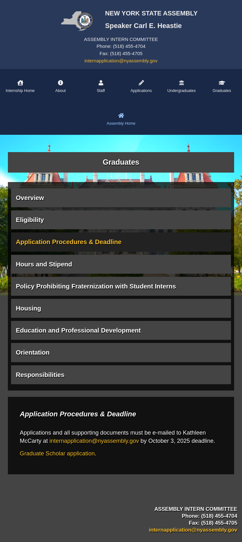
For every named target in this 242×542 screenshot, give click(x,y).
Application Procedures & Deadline (68, 241)
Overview (30, 197)
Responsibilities (40, 374)
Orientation (32, 352)
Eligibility (30, 219)
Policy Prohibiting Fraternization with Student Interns (96, 286)
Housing (28, 308)
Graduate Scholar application (57, 453)
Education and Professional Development (78, 330)
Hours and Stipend (44, 264)
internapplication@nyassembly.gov (121, 60)
